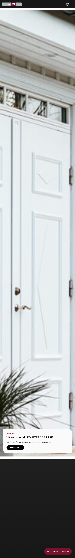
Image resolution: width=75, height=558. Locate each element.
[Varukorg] (67, 4)
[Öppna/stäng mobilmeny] (72, 4)
